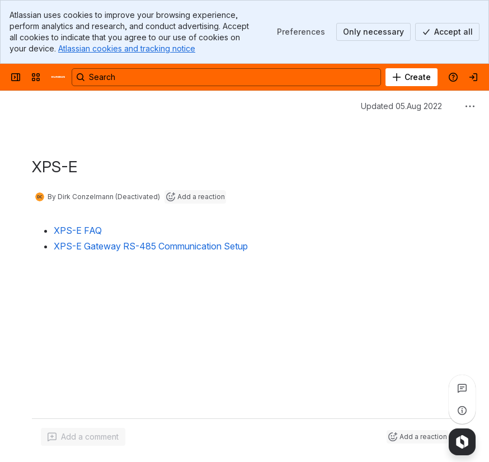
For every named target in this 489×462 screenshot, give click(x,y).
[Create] (411, 77)
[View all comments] (462, 388)
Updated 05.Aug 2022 (401, 106)
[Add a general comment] (83, 437)
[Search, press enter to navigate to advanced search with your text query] (226, 77)
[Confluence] (58, 77)
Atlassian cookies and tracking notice (126, 48)
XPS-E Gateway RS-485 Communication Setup (151, 246)
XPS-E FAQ (78, 230)
